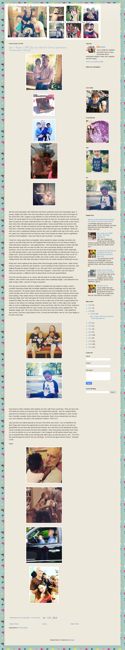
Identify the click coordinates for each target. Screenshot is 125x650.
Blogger (71, 640)
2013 (90, 341)
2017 (90, 329)
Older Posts (75, 624)
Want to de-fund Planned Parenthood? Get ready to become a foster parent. (101, 220)
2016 (90, 332)
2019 (90, 323)
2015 (90, 335)
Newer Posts (13, 624)
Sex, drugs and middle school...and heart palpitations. (105, 235)
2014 (90, 338)
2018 (90, 326)
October (93, 314)
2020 (90, 311)
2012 (90, 344)
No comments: (36, 617)
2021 (90, 308)
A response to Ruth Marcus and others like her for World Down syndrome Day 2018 (106, 253)
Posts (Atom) (23, 628)
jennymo (102, 47)
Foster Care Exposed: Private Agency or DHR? (105, 271)
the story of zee (102, 286)
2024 (90, 305)
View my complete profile (94, 62)
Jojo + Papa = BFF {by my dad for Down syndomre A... (101, 317)
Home (44, 624)
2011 (90, 347)
